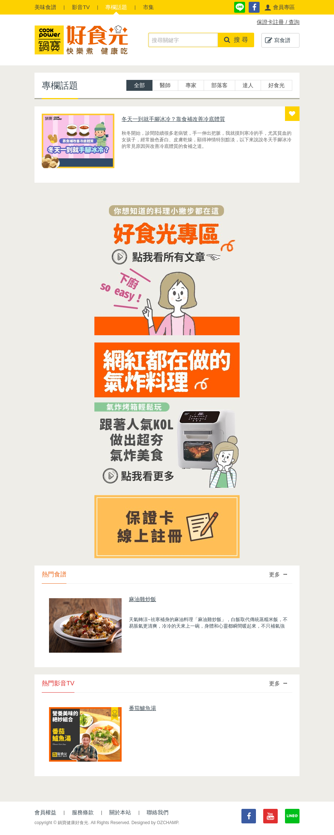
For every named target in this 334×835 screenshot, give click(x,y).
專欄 (116, 7)
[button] (280, 7)
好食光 (276, 85)
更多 (278, 574)
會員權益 (45, 812)
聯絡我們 (157, 812)
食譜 (45, 7)
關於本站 (120, 812)
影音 (81, 7)
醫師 (165, 85)
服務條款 (83, 812)
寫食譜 (277, 40)
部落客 (219, 85)
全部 (139, 85)
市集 (148, 7)
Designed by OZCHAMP (154, 822)
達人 (248, 85)
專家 (191, 85)
